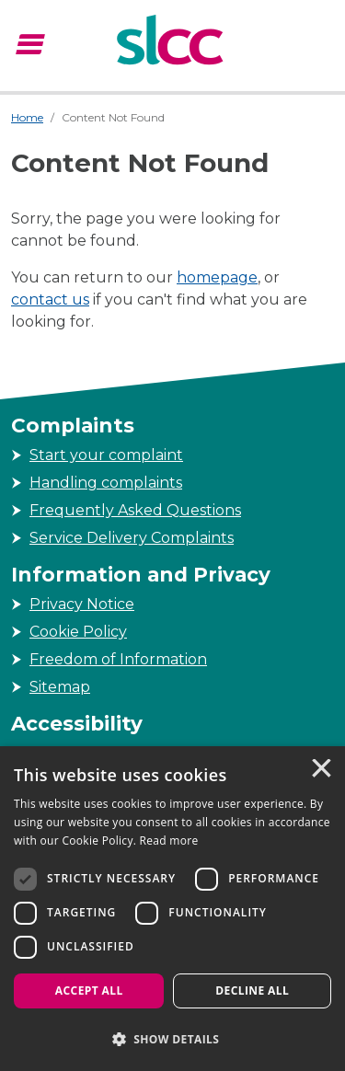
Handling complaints (105, 482)
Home (27, 117)
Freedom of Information (118, 659)
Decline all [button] (252, 990)
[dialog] (172, 908)
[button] (172, 1039)
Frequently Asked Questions (135, 510)
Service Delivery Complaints (131, 538)
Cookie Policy (78, 631)
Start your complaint (106, 455)
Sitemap (59, 687)
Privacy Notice (81, 604)
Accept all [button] (89, 990)
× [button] (320, 770)
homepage (217, 277)
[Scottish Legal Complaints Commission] (172, 42)
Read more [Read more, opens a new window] (169, 840)
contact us (50, 299)
